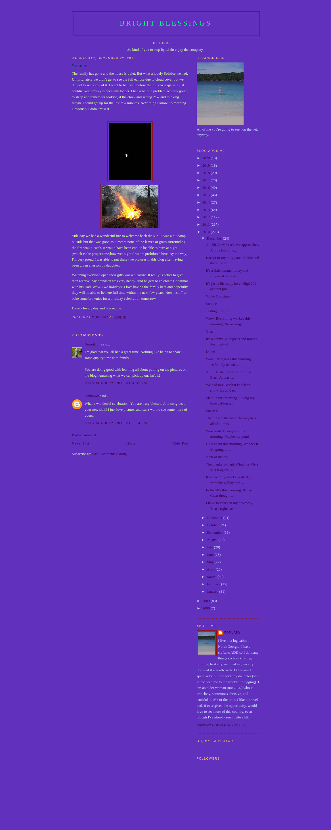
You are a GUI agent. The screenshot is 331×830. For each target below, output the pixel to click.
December (215, 238)
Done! (210, 351)
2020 (206, 158)
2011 (206, 224)
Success (211, 410)
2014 (206, 202)
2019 (206, 165)
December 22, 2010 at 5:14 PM (116, 423)
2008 (206, 608)
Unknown (92, 396)
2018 (206, 173)
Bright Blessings (166, 23)
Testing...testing (217, 311)
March (212, 577)
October (213, 525)
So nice (211, 303)
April (211, 569)
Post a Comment (84, 435)
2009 (206, 601)
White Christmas (218, 296)
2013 (206, 209)
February (214, 584)
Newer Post (80, 443)
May (211, 562)
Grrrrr (210, 331)
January (213, 591)
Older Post (180, 443)
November (215, 517)
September (215, 532)
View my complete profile (221, 725)
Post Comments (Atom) (109, 454)
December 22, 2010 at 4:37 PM (116, 383)
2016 (206, 187)
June (211, 554)
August (213, 540)
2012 (206, 217)
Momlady (232, 632)
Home (130, 443)
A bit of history (217, 457)
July (210, 547)
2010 (206, 232)
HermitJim (92, 344)
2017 (206, 180)
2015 (206, 195)
